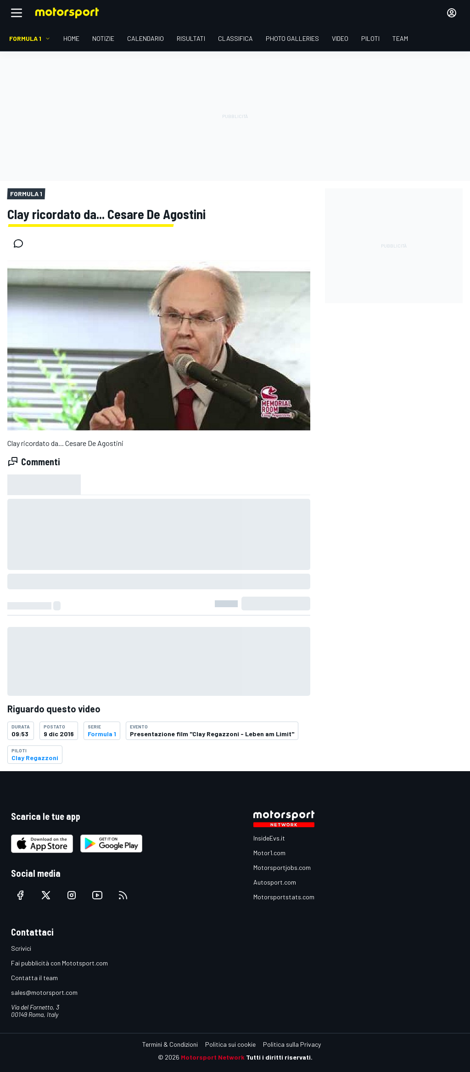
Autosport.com (274, 882)
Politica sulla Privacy (292, 1044)
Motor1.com (269, 853)
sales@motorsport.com (44, 992)
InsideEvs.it (269, 838)
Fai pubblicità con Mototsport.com (59, 963)
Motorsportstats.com (283, 897)
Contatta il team (34, 978)
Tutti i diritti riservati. (279, 1057)
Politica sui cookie (230, 1044)
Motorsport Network (213, 1057)
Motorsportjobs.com (282, 867)
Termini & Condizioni (170, 1044)
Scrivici (21, 948)
